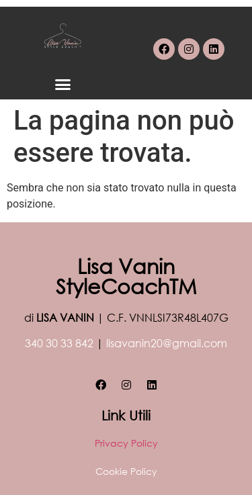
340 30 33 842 (59, 343)
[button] (63, 84)
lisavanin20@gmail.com (166, 343)
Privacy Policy (126, 443)
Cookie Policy (126, 471)
